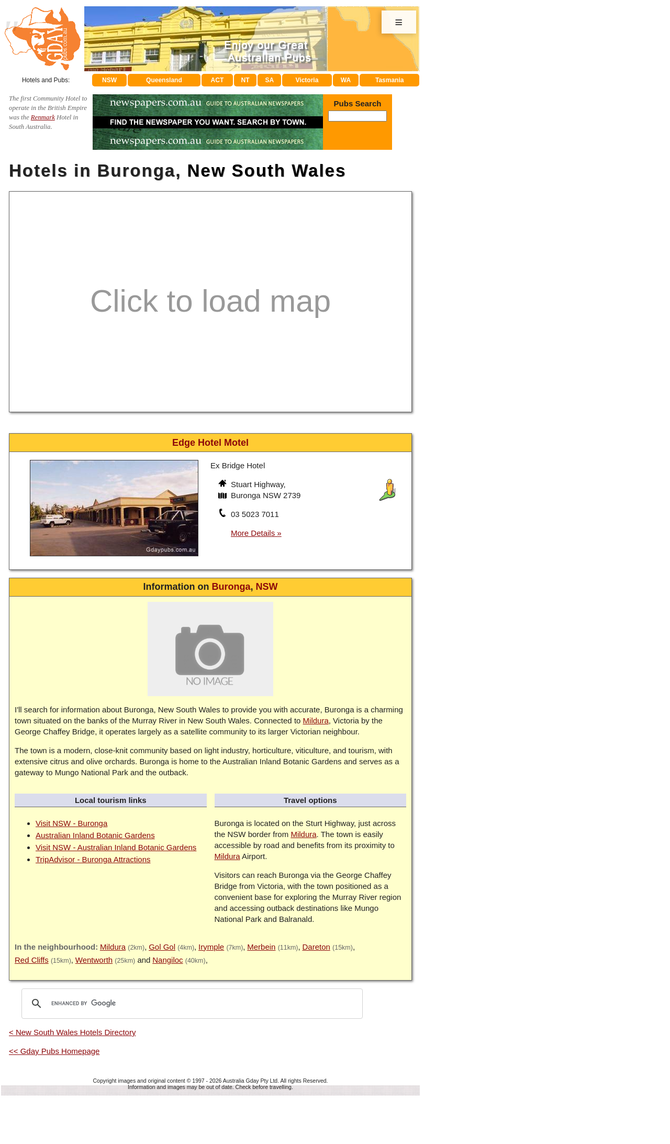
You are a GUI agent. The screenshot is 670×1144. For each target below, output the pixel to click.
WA (346, 80)
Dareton (316, 946)
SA (269, 80)
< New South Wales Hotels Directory (72, 1032)
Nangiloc (167, 959)
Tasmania (389, 80)
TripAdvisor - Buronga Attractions (93, 859)
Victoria (307, 80)
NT (245, 80)
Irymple (211, 946)
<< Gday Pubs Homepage (54, 1051)
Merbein (261, 946)
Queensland (164, 80)
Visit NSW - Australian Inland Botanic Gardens (116, 847)
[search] (190, 1003)
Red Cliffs (32, 959)
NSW (109, 80)
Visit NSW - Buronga (71, 823)
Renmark (43, 117)
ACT (217, 80)
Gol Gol (162, 946)
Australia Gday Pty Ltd (250, 1080)
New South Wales (267, 170)
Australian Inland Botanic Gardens (95, 835)
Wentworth (94, 959)
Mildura (316, 720)
